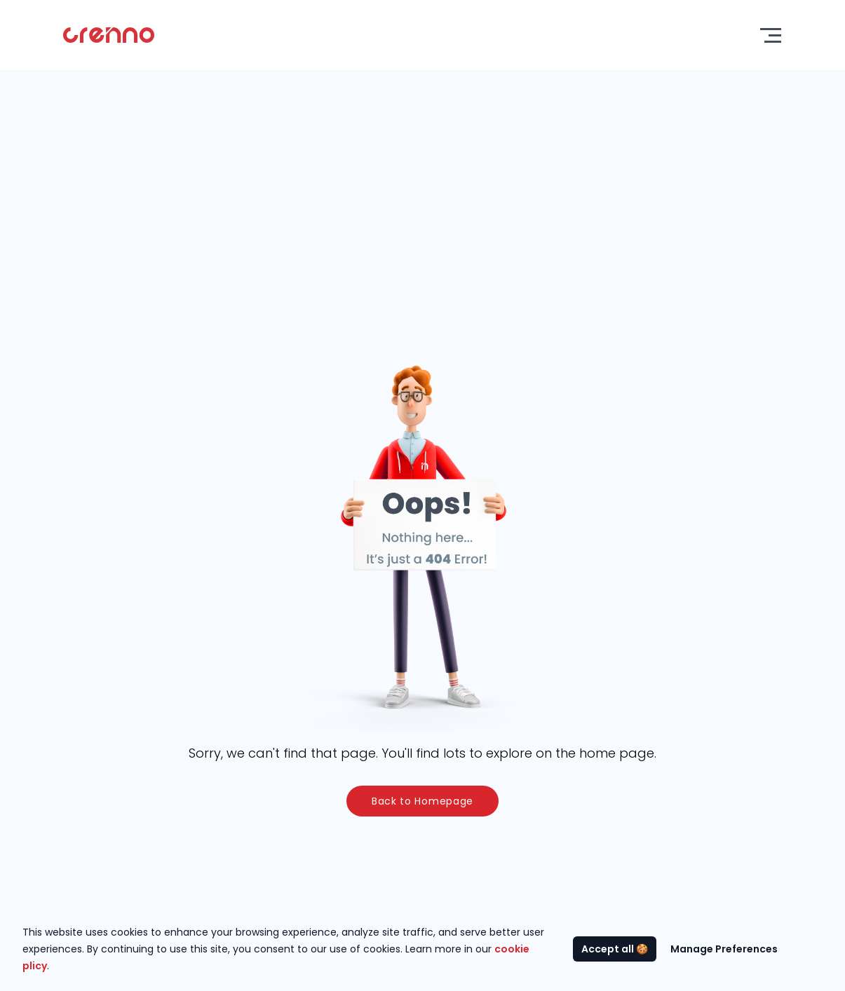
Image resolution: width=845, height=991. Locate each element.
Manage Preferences (724, 949)
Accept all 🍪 (614, 949)
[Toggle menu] (770, 35)
